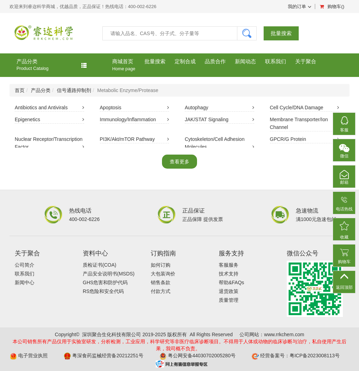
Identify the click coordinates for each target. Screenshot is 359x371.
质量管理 (228, 300)
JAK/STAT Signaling (219, 120)
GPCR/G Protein (304, 139)
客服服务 (228, 265)
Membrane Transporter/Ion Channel (304, 124)
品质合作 (215, 61)
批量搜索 (281, 35)
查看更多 (179, 161)
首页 (20, 90)
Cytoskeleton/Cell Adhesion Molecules (219, 143)
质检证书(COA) (99, 265)
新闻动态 (245, 61)
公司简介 (24, 265)
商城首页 (123, 64)
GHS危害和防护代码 (105, 282)
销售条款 (160, 282)
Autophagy (219, 108)
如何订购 (160, 265)
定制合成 (185, 61)
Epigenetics (49, 120)
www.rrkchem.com (284, 334)
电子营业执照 (33, 355)
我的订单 (299, 6)
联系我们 (275, 61)
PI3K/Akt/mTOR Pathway (134, 139)
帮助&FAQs (231, 282)
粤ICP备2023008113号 (315, 355)
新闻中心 (24, 282)
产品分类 (51, 65)
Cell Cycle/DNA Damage (304, 108)
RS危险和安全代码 (103, 291)
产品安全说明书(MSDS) (109, 273)
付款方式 (160, 291)
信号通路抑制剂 (74, 90)
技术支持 (228, 273)
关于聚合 (305, 61)
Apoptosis (134, 108)
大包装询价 (163, 273)
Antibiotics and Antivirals (49, 108)
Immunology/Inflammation (134, 120)
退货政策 (228, 291)
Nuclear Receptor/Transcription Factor (49, 143)
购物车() (332, 6)
